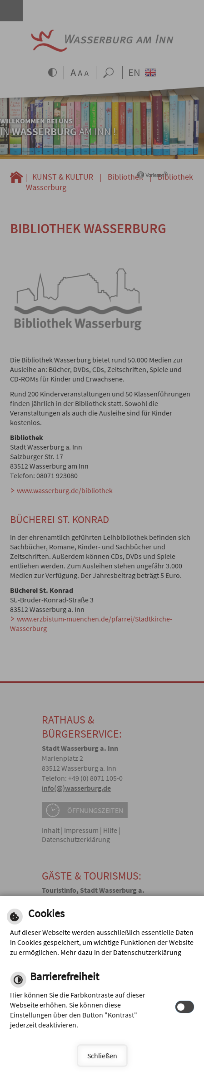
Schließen (102, 1055)
